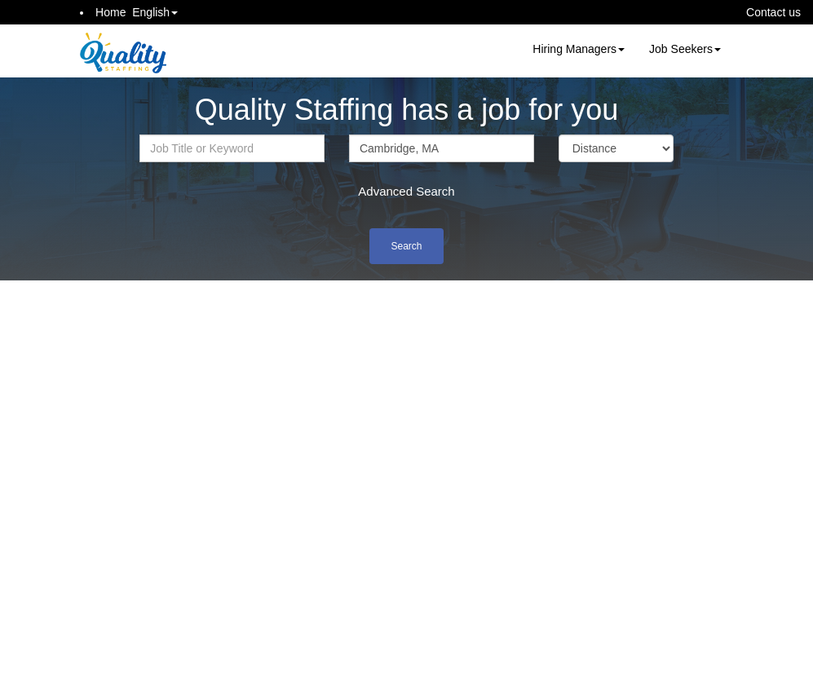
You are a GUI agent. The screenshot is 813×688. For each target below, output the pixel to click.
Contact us (773, 12)
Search (406, 246)
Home (110, 12)
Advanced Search (406, 191)
